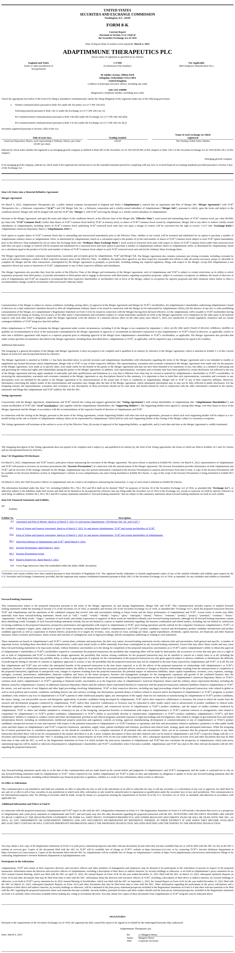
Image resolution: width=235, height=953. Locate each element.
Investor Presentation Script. (30, 553)
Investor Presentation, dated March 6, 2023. (38, 547)
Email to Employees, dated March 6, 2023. (37, 559)
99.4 (11, 559)
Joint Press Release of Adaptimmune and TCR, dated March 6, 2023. (51, 541)
